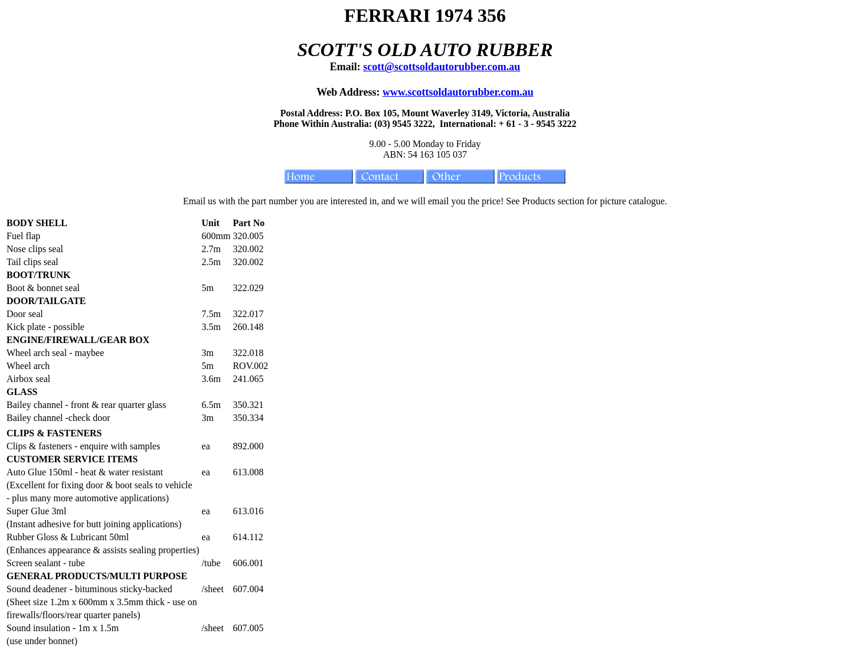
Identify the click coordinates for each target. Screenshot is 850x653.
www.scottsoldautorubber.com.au (458, 92)
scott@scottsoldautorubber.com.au (441, 67)
